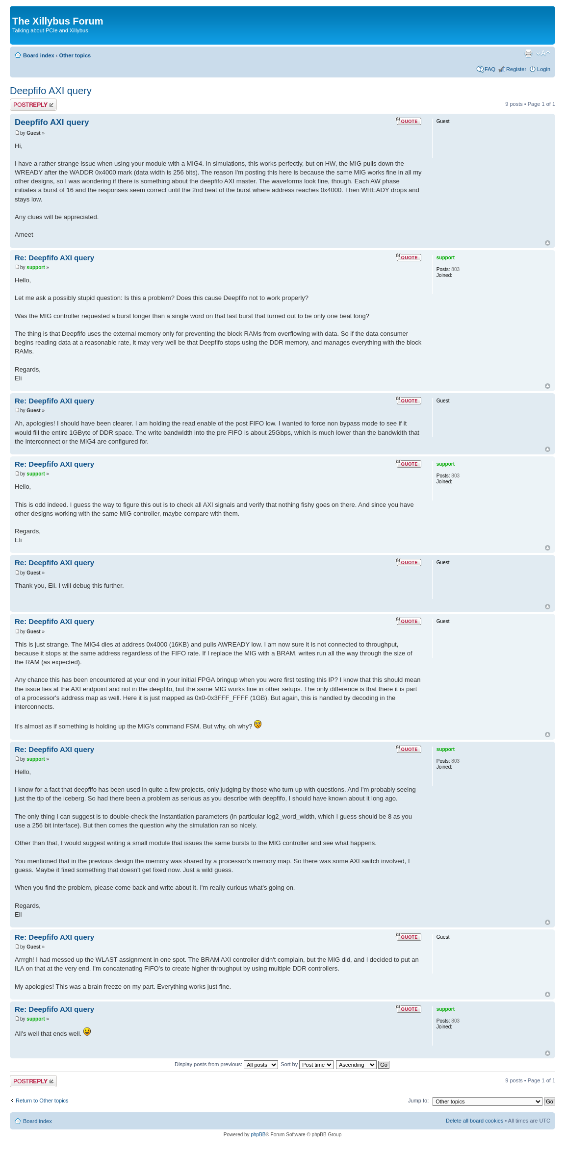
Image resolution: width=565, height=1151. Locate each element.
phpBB (258, 1134)
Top (547, 243)
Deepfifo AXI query (51, 90)
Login (543, 69)
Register (516, 69)
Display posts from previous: (226, 1064)
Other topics (75, 55)
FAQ (490, 69)
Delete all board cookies (474, 1121)
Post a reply (33, 105)
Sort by (307, 1064)
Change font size (543, 53)
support (35, 267)
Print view (528, 53)
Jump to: (418, 1100)
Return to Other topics (42, 1100)
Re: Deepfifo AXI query (54, 257)
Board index (38, 55)
